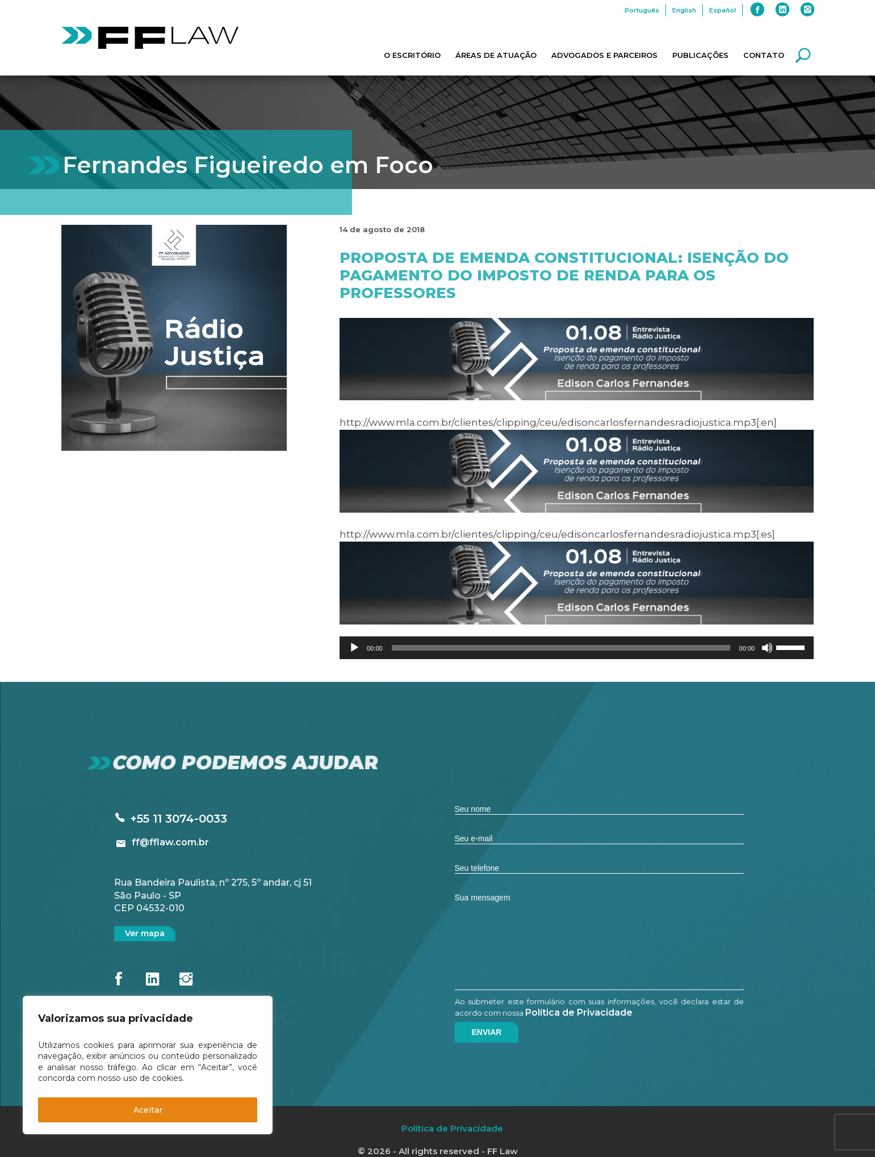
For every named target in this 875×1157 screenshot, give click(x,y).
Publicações (700, 55)
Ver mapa (145, 933)
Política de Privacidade (579, 1012)
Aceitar (147, 1110)
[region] (148, 1065)
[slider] (561, 648)
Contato (763, 55)
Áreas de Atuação (496, 55)
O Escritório (412, 55)
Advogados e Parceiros (604, 55)
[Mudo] (767, 647)
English (684, 10)
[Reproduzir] (354, 647)
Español (722, 10)
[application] (577, 647)
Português (642, 10)
